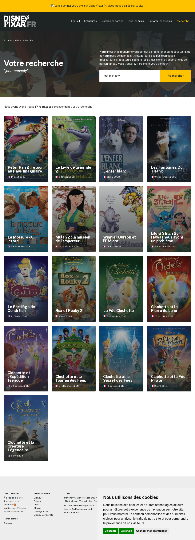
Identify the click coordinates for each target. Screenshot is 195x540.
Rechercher (176, 75)
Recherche (182, 21)
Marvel (37, 508)
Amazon (8, 523)
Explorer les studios (160, 21)
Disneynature (41, 511)
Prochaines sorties (112, 21)
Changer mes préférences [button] (151, 530)
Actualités (90, 21)
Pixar (36, 504)
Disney (37, 501)
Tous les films (135, 21)
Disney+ (38, 497)
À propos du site (13, 497)
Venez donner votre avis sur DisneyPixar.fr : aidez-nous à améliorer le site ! (99, 5)
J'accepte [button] (111, 530)
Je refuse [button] (126, 530)
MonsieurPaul (71, 512)
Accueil (75, 21)
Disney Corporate (43, 515)
